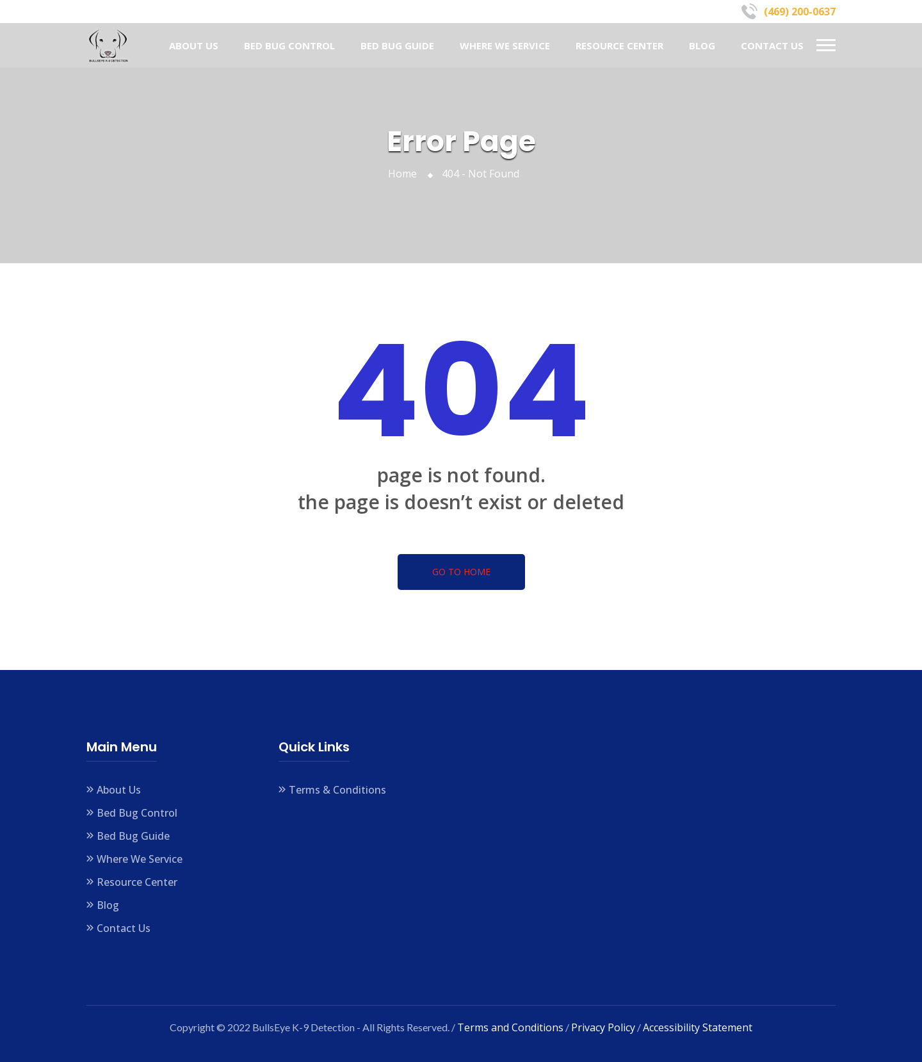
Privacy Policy (603, 1027)
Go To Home (461, 572)
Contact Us (772, 45)
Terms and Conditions (510, 1027)
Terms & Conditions (337, 790)
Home (405, 174)
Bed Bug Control (289, 45)
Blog (702, 45)
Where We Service (505, 45)
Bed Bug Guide (397, 45)
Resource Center (619, 45)
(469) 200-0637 (800, 11)
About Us (193, 45)
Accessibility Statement (697, 1027)
